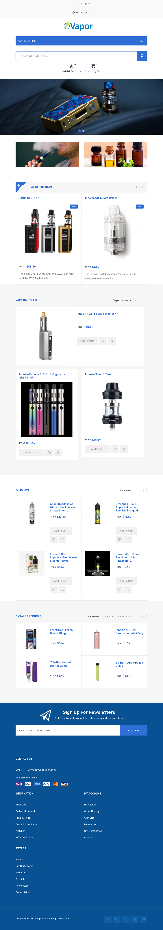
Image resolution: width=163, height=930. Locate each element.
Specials (20, 879)
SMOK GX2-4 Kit (29, 198)
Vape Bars (93, 616)
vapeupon (42, 918)
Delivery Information (27, 811)
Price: (22, 266)
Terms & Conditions (26, 824)
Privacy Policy (23, 817)
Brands (88, 837)
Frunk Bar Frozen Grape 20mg (61, 632)
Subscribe (133, 730)
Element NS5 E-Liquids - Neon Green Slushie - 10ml (63, 557)
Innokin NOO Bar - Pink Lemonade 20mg (129, 632)
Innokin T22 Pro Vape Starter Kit (97, 313)
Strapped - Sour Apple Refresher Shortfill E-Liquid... (128, 507)
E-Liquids (125, 490)
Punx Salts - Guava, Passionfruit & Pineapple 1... (128, 557)
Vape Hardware (122, 300)
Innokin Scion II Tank (98, 374)
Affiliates (20, 872)
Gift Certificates (24, 837)
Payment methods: (26, 777)
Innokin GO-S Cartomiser (101, 198)
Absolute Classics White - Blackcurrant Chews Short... (63, 507)
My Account (83, 12)
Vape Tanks (124, 616)
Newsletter (90, 824)
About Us (21, 804)
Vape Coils (109, 616)
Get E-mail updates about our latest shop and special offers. (89, 718)
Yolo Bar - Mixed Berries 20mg (60, 664)
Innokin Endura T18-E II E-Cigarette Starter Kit (42, 376)
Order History (91, 811)
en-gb (85, 4)
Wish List (20, 831)
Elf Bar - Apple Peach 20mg (129, 664)
